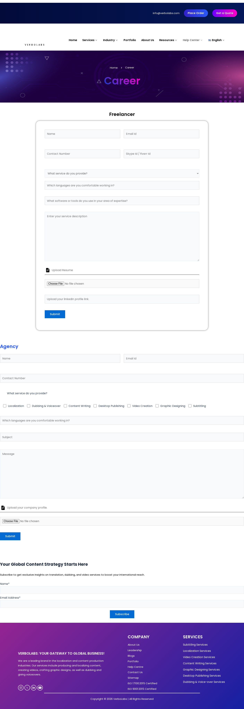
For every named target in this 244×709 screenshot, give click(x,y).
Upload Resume (62, 272)
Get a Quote (224, 13)
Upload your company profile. (27, 510)
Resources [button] (168, 40)
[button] (217, 40)
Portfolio (130, 40)
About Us (147, 40)
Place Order (196, 13)
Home (73, 40)
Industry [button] (110, 40)
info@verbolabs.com (166, 13)
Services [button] (90, 40)
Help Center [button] (193, 40)
